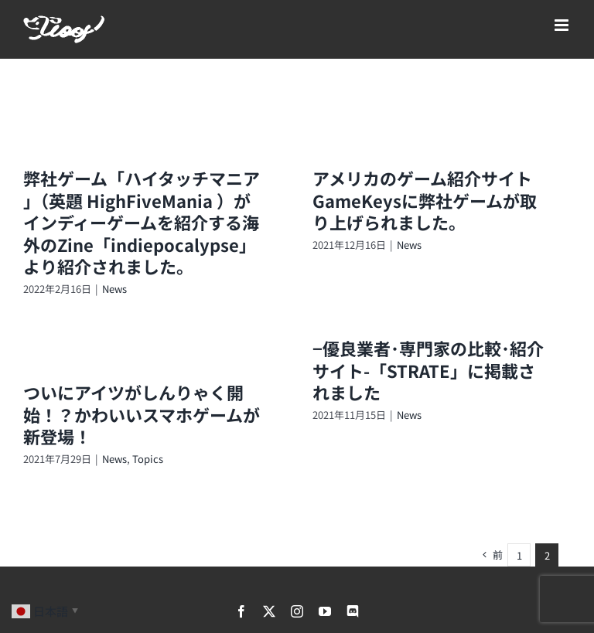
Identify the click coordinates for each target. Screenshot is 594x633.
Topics (147, 458)
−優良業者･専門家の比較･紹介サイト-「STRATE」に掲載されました (428, 369)
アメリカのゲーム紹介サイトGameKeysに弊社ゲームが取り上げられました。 (424, 199)
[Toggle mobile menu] (563, 25)
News (114, 288)
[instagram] (297, 611)
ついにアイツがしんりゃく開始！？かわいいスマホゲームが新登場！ (141, 413)
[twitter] (269, 611)
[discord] (352, 611)
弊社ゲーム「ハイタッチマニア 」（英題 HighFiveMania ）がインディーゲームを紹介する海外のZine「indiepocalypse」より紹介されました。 (141, 221)
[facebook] (241, 611)
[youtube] (325, 611)
